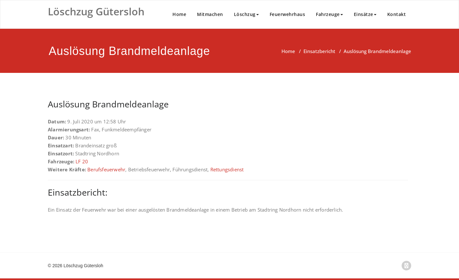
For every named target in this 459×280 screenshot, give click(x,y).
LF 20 (82, 161)
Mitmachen (210, 14)
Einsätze (365, 14)
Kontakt (396, 14)
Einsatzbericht (319, 51)
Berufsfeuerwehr (106, 169)
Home (179, 14)
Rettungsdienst (227, 169)
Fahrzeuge (329, 14)
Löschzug (246, 14)
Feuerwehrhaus (287, 14)
